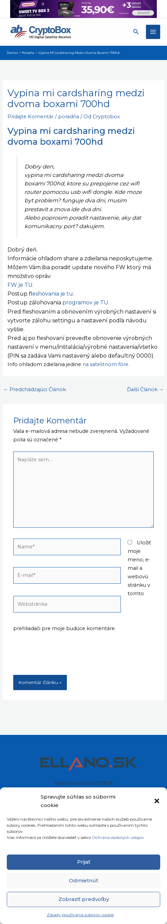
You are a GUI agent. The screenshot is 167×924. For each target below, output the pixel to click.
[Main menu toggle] (153, 32)
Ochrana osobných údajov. (119, 837)
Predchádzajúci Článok (34, 389)
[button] (156, 801)
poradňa (68, 117)
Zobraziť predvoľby (83, 899)
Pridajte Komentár (30, 117)
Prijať (83, 862)
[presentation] (64, 658)
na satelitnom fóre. (105, 364)
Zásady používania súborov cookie (80, 914)
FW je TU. (20, 285)
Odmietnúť (83, 880)
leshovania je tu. (53, 293)
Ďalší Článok (145, 389)
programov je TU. (85, 302)
